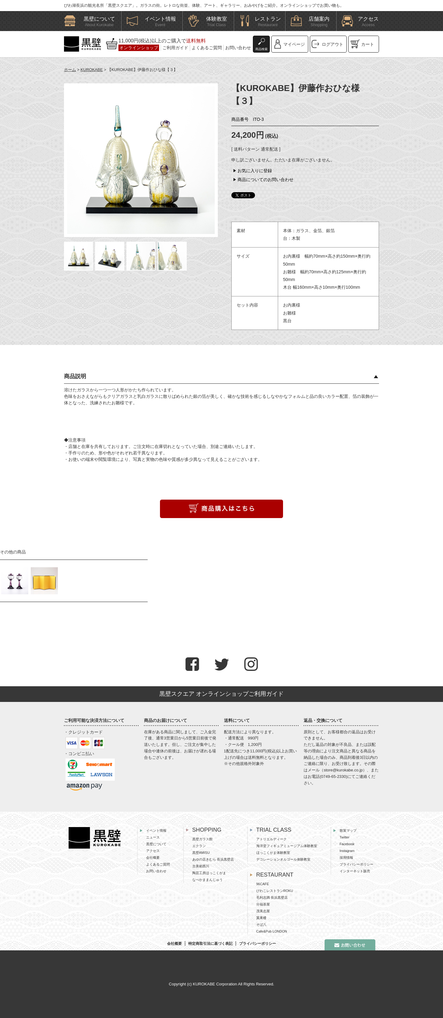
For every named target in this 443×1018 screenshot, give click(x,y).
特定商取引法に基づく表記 (210, 943)
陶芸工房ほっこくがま (209, 873)
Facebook (347, 844)
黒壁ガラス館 (202, 839)
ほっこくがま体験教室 (273, 852)
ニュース (153, 837)
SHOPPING (207, 830)
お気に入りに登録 (254, 170)
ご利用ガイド (175, 47)
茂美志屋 (263, 911)
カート (367, 44)
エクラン (199, 846)
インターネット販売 (355, 871)
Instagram (347, 851)
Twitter (344, 837)
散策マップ (348, 830)
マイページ (294, 44)
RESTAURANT (274, 875)
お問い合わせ (238, 47)
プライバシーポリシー (356, 864)
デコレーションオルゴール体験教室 (283, 859)
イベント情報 (156, 830)
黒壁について (156, 844)
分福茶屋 (263, 904)
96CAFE (262, 884)
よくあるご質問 (207, 47)
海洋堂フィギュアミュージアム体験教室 (286, 846)
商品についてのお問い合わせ (265, 179)
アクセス (153, 851)
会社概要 (153, 857)
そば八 (261, 924)
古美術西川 (200, 866)
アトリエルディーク (271, 839)
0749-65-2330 (333, 776)
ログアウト (332, 44)
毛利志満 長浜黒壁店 (272, 897)
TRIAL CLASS (273, 830)
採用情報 (346, 857)
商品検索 (261, 49)
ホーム (70, 69)
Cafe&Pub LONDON (271, 931)
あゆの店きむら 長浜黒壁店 (213, 859)
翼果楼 (261, 918)
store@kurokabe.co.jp (343, 770)
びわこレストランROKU (274, 891)
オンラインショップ (138, 47)
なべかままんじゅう (207, 879)
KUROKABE (92, 69)
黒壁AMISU (201, 852)
